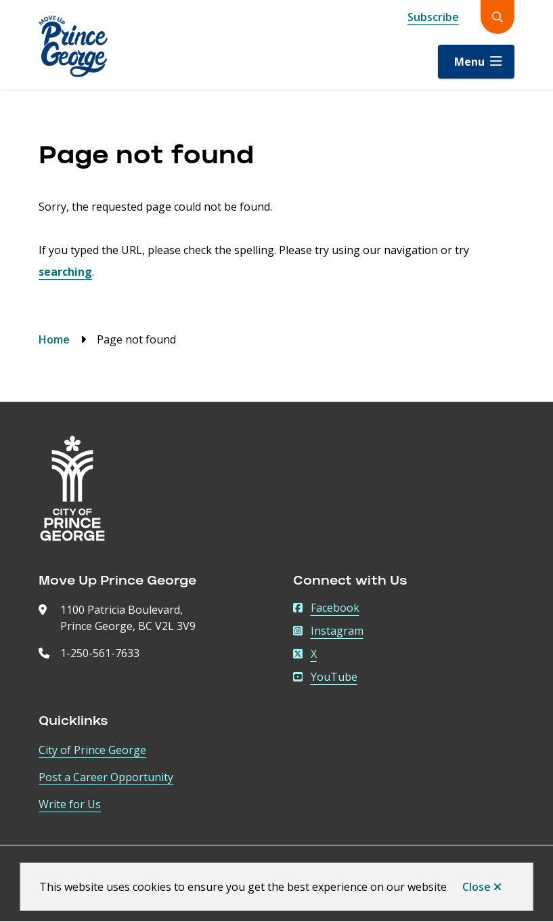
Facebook (326, 607)
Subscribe (433, 16)
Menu (469, 61)
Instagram (328, 630)
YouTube (325, 676)
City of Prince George (92, 749)
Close (476, 886)
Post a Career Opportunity (106, 777)
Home (54, 339)
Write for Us (70, 804)
